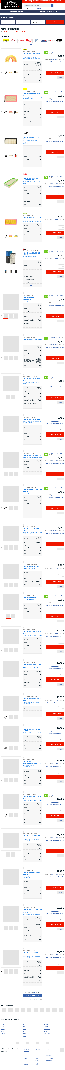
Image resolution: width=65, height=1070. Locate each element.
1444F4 (24, 1026)
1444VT (46, 1022)
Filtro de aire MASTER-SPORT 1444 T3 (32, 180)
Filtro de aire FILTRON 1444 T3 (32, 341)
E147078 (3, 1033)
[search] (37, 5)
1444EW (24, 1031)
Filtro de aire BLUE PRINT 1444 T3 (32, 381)
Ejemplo (39, 8)
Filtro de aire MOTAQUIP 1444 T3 (32, 875)
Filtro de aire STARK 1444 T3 (32, 140)
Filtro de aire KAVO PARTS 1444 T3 (32, 701)
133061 (24, 1036)
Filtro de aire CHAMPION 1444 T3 (32, 255)
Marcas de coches (16, 11)
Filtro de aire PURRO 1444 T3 (32, 838)
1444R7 (24, 1022)
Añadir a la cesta (58, 72)
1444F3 (46, 1024)
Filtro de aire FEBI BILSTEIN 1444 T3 (32, 299)
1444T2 (2, 1022)
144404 (46, 1031)
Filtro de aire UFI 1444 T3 (32, 456)
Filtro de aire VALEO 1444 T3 (32, 219)
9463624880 (47, 1029)
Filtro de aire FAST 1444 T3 (32, 420)
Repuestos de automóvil (49, 11)
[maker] (8, 22)
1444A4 (2, 1036)
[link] (11, 58)
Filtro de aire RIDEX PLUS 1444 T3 (32, 633)
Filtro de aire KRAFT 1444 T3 (32, 666)
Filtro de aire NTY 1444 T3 (32, 567)
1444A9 (24, 1029)
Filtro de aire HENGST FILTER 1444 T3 (32, 599)
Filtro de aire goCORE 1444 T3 (32, 911)
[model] (23, 22)
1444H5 (2, 1031)
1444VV (2, 1024)
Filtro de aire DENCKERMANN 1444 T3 (32, 764)
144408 (2, 1026)
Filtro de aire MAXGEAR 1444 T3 (32, 731)
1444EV (24, 1024)
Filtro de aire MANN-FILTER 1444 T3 (32, 491)
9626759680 (47, 1033)
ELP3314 (46, 1026)
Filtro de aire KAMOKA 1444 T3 (32, 531)
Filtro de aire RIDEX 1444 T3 (32, 56)
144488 (24, 1033)
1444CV (2, 1029)
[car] (38, 22)
